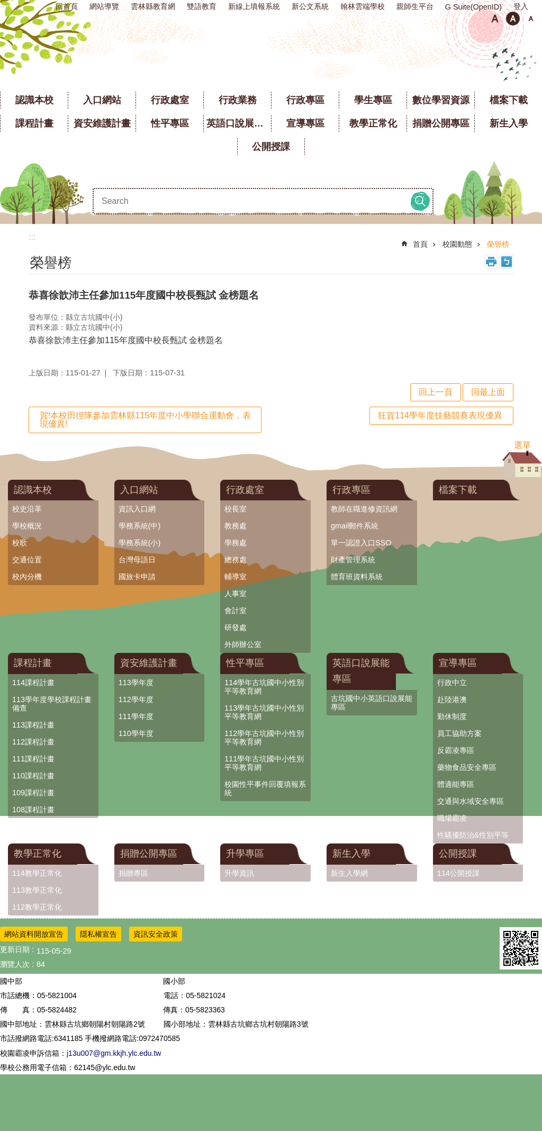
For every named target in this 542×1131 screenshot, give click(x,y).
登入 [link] (520, 6)
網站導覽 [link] (104, 6)
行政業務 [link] (238, 100)
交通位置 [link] (27, 559)
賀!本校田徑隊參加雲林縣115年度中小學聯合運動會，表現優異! (145, 419)
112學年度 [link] (136, 699)
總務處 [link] (235, 559)
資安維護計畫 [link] (102, 123)
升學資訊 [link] (239, 873)
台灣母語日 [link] (137, 559)
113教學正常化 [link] (37, 890)
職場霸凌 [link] (452, 818)
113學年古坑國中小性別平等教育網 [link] (264, 712)
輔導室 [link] (235, 576)
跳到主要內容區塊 (5, 5)
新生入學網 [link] (349, 873)
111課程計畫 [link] (33, 759)
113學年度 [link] (136, 682)
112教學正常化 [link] (37, 907)
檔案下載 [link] (509, 100)
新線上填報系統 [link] (254, 6)
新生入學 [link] (509, 123)
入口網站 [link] (102, 100)
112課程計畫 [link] (33, 742)
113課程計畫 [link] (33, 725)
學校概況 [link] (27, 526)
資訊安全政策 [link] (155, 934)
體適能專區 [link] (455, 784)
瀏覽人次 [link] (15, 964)
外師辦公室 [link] (242, 644)
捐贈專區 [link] (133, 873)
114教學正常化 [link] (37, 873)
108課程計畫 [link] (33, 809)
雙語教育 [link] (201, 6)
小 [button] (495, 18)
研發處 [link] (235, 627)
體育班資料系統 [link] (357, 576)
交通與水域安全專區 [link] (470, 801)
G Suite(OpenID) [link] (473, 7)
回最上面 (488, 392)
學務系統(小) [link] (140, 542)
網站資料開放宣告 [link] (34, 934)
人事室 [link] (235, 593)
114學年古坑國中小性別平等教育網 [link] (264, 686)
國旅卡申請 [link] (137, 576)
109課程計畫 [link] (33, 792)
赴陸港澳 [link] (452, 699)
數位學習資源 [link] (440, 100)
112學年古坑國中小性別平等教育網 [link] (264, 737)
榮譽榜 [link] (498, 244)
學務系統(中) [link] (140, 526)
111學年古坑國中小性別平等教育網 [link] (264, 763)
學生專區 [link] (373, 100)
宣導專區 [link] (305, 123)
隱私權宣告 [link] (98, 934)
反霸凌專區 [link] (455, 750)
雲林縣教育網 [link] (153, 6)
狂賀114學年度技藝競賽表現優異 (440, 415)
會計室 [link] (235, 610)
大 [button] (531, 18)
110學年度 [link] (136, 733)
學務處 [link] (235, 542)
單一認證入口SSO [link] (361, 542)
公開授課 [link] (271, 146)
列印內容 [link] (491, 261)
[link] (521, 948)
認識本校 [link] (34, 100)
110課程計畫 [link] (33, 775)
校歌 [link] (19, 542)
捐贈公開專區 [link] (440, 123)
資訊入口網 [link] (137, 509)
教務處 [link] (235, 526)
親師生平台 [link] (414, 6)
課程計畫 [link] (34, 123)
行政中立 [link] (452, 682)
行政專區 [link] (305, 100)
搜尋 (420, 201)
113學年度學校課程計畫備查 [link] (52, 703)
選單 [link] (522, 445)
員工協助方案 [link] (459, 733)
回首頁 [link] (67, 6)
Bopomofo (506, 261)
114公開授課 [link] (458, 873)
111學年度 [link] (136, 716)
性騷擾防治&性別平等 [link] (473, 835)
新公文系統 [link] (310, 6)
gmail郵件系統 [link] (354, 526)
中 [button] (513, 18)
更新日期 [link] (15, 949)
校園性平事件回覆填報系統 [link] (265, 788)
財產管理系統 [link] (353, 559)
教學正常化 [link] (373, 123)
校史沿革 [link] (27, 509)
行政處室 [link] (170, 100)
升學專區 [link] (245, 853)
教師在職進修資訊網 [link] (364, 509)
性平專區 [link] (170, 123)
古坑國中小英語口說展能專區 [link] (371, 702)
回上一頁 (436, 392)
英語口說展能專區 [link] (238, 123)
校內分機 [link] (27, 576)
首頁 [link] (420, 244)
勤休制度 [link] (452, 716)
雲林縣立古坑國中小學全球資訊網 (271, 57)
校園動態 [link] (457, 244)
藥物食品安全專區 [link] (466, 767)
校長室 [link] (235, 509)
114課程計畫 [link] (33, 682)
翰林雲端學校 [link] (362, 6)
